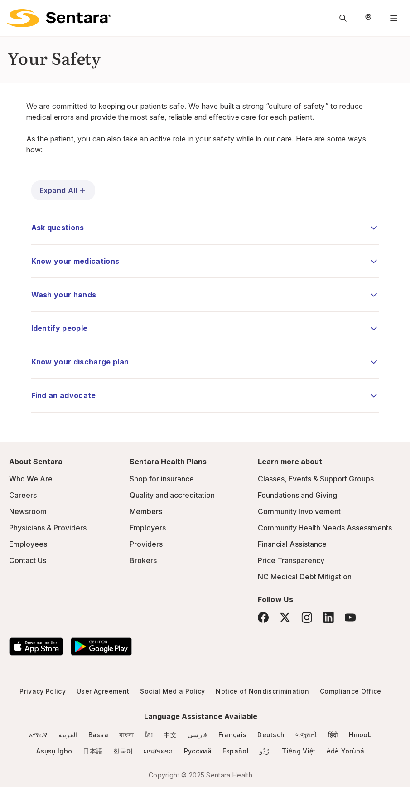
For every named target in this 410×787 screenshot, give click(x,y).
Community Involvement (299, 511)
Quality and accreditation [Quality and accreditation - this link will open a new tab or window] (172, 495)
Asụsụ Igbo (54, 751)
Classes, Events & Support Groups (316, 478)
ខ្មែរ (149, 734)
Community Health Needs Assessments (325, 527)
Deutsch (271, 734)
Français (232, 734)
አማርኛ (38, 734)
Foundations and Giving (297, 495)
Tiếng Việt (298, 751)
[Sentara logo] (59, 18)
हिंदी (333, 734)
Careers (23, 495)
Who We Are (31, 478)
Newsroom (28, 511)
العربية (67, 734)
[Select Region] (368, 18)
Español (235, 751)
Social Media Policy (172, 691)
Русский (198, 751)
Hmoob (360, 734)
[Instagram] (306, 617)
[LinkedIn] (328, 617)
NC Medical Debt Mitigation (305, 576)
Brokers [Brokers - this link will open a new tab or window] (143, 560)
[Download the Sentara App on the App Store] (36, 646)
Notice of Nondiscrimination (262, 691)
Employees (28, 544)
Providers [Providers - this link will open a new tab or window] (146, 544)
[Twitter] (285, 617)
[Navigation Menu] (394, 18)
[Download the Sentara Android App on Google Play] (101, 646)
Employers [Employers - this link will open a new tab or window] (148, 527)
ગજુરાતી (306, 734)
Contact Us (27, 560)
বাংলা (126, 734)
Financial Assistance (292, 544)
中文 (170, 734)
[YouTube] (350, 617)
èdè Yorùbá (346, 751)
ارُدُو (265, 751)
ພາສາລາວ (158, 751)
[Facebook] (263, 617)
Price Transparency (291, 560)
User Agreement (103, 691)
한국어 (123, 751)
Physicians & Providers (48, 527)
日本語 (92, 751)
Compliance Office (350, 691)
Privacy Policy (42, 691)
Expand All (63, 190)
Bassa (98, 734)
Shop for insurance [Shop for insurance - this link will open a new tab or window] (162, 478)
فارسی (197, 734)
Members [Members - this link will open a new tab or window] (146, 511)
